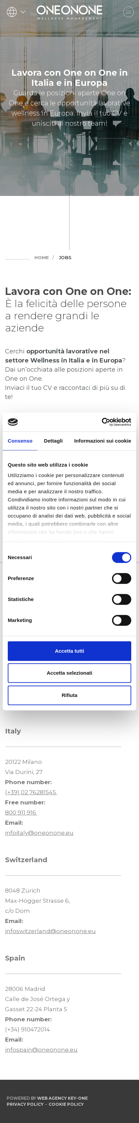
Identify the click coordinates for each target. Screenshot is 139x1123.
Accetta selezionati (69, 673)
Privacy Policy (25, 1104)
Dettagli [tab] (53, 441)
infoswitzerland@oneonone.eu (50, 931)
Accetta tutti (69, 651)
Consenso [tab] (20, 441)
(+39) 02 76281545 (31, 792)
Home (41, 257)
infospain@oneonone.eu (41, 1049)
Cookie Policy (66, 1104)
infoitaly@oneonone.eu (39, 832)
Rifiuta (70, 695)
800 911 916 (21, 812)
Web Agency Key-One (62, 1098)
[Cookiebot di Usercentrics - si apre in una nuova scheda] (101, 422)
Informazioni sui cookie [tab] (102, 441)
